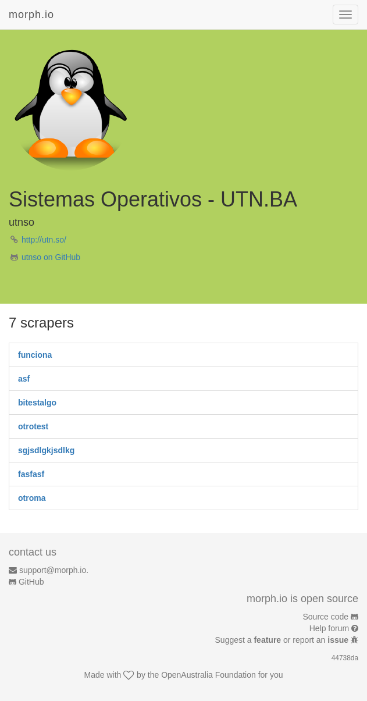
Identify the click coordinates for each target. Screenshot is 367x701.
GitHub (31, 581)
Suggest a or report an (283, 640)
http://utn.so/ (44, 239)
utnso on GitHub (51, 257)
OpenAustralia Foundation (208, 674)
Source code (326, 616)
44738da (345, 658)
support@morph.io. (53, 570)
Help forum (329, 628)
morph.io (31, 14)
